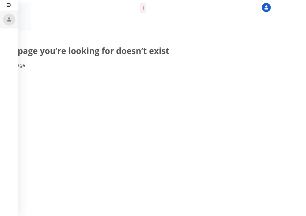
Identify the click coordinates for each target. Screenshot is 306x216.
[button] (143, 8)
